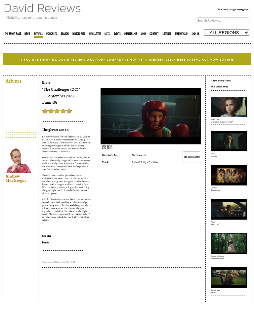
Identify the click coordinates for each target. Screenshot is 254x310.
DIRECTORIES (78, 34)
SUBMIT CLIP (181, 34)
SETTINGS (166, 34)
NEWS (27, 34)
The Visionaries (140, 155)
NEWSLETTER (95, 34)
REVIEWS (38, 34)
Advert (13, 81)
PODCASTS (51, 34)
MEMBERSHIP (130, 34)
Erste (46, 82)
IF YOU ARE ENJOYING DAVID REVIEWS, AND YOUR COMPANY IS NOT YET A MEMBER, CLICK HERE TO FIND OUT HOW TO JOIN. (127, 59)
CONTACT (153, 34)
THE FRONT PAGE (13, 34)
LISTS (107, 34)
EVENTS (117, 34)
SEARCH (65, 34)
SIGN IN (195, 34)
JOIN (143, 34)
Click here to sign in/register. (233, 9)
